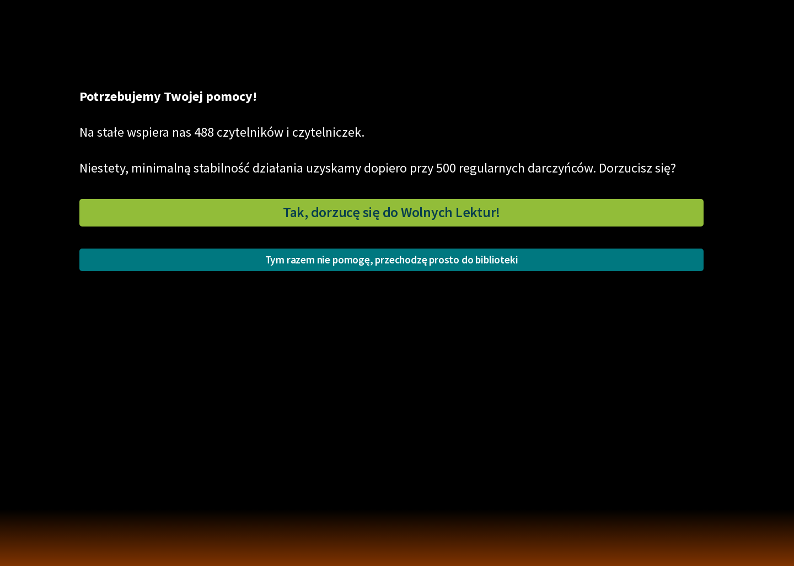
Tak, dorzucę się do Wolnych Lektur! (391, 212)
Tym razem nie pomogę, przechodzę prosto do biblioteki (391, 259)
